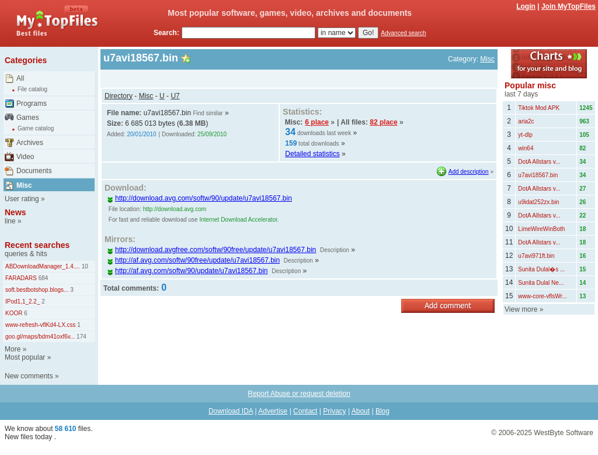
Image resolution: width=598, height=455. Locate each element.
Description (334, 250)
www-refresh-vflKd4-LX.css (40, 325)
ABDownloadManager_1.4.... (42, 266)
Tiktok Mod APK (538, 108)
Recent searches (37, 245)
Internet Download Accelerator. (239, 219)
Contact (305, 411)
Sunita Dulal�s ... (541, 269)
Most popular (25, 357)
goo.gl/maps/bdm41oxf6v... (40, 336)
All (20, 78)
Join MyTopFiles (568, 6)
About (361, 411)
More (12, 349)
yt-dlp (525, 135)
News (15, 212)
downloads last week (324, 133)
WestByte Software (563, 433)
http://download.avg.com (174, 209)
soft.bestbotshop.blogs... (36, 290)
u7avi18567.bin (538, 175)
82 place (383, 122)
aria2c (526, 121)
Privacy (334, 411)
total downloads (318, 143)
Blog (383, 411)
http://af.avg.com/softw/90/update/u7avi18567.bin (187, 271)
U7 (175, 96)
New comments (29, 376)
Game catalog (36, 128)
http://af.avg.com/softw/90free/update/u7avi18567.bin (193, 260)
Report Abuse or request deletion (299, 393)
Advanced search (403, 33)
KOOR (13, 313)
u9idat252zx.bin (538, 202)
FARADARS (21, 278)
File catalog (32, 89)
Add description (468, 171)
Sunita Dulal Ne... (541, 283)
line (10, 221)
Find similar (207, 113)
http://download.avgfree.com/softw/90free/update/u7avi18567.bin (211, 250)
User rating (22, 199)
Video (25, 157)
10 (84, 266)
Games (27, 117)
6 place (317, 122)
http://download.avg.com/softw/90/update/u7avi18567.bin (199, 198)
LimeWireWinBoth (541, 229)
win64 (525, 148)
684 (42, 278)
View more (521, 309)
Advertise (272, 411)
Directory (119, 96)
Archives (29, 143)
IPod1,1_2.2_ (22, 301)
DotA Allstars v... (539, 161)
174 (80, 336)
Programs (31, 103)
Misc (24, 185)
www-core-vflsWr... (542, 296)
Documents (34, 171)
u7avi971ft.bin (536, 256)
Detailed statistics (312, 154)
